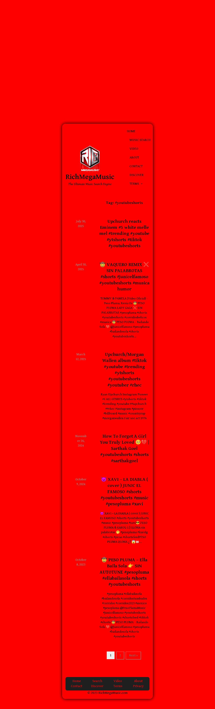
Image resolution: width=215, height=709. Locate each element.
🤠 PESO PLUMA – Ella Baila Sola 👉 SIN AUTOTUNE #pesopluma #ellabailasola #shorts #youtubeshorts (124, 572)
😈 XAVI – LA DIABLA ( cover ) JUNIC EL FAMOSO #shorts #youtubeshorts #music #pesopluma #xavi (124, 492)
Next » (133, 655)
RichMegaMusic (90, 177)
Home (131, 131)
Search (97, 681)
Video (134, 149)
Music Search (140, 140)
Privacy (138, 686)
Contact (136, 166)
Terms (134, 184)
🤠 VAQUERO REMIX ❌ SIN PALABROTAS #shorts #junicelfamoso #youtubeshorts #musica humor (124, 277)
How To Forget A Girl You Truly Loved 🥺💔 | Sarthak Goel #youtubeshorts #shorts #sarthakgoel (124, 449)
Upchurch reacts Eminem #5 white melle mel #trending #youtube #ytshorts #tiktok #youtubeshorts (124, 234)
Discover (137, 175)
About (134, 157)
